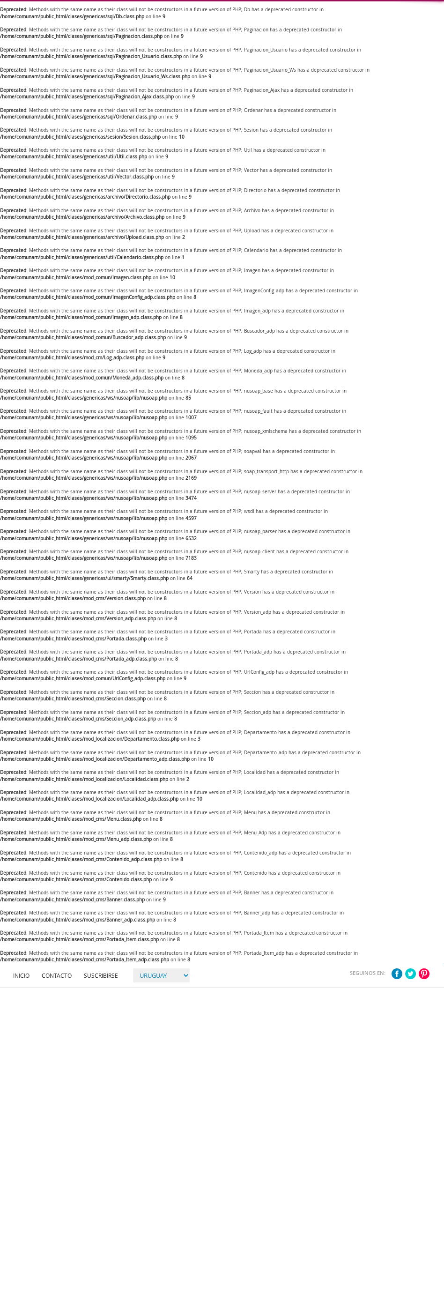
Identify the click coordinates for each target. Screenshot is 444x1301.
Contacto (57, 975)
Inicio (21, 975)
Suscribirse (101, 975)
